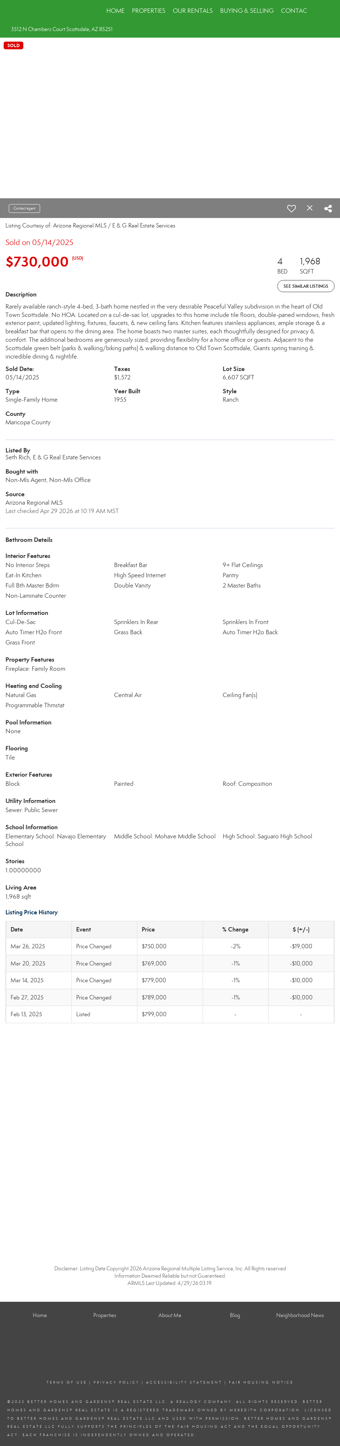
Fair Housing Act (204, 1426)
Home (115, 11)
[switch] (291, 208)
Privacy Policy (117, 1382)
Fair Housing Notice (261, 1382)
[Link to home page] (37, 11)
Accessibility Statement (184, 1382)
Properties (148, 11)
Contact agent (24, 208)
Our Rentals (193, 11)
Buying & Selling (247, 11)
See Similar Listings (306, 286)
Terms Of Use (67, 1382)
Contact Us (300, 11)
